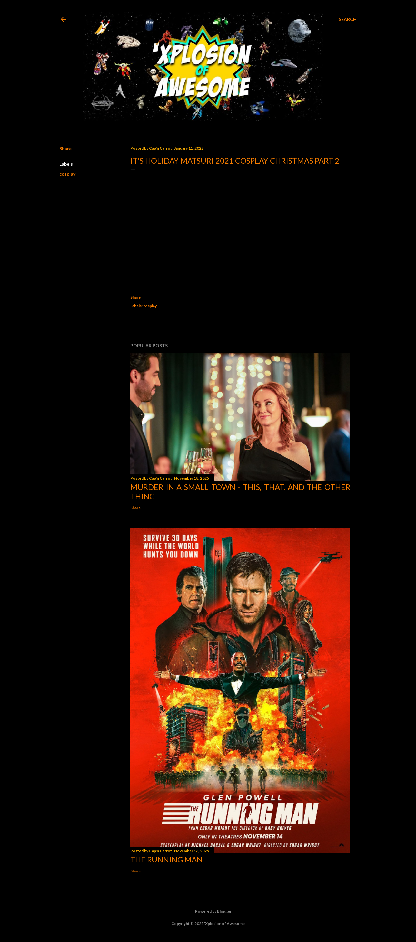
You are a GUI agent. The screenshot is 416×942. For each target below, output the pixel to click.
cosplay (67, 173)
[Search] (348, 19)
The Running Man (166, 859)
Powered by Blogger (208, 911)
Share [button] (65, 148)
